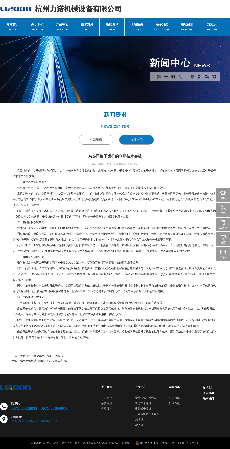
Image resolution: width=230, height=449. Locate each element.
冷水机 (139, 424)
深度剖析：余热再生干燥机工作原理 (41, 356)
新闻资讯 (174, 386)
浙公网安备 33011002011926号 (156, 443)
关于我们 (106, 386)
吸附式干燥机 (143, 408)
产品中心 (140, 386)
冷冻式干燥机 (143, 403)
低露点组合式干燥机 (147, 413)
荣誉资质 (106, 403)
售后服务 (106, 408)
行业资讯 (145, 139)
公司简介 (106, 397)
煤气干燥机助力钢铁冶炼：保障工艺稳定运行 (47, 361)
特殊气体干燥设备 (146, 397)
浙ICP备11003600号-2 (121, 442)
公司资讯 (100, 139)
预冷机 (139, 419)
